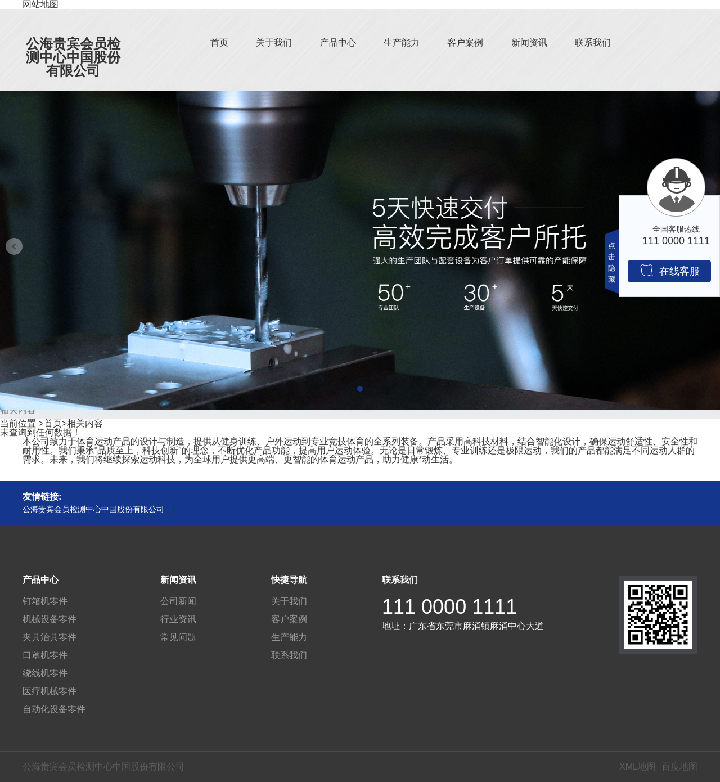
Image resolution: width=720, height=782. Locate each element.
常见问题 (178, 637)
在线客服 (670, 270)
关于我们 (274, 42)
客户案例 (465, 42)
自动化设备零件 (54, 709)
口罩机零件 (45, 655)
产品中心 (338, 42)
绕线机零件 (45, 673)
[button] (360, 389)
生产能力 (402, 42)
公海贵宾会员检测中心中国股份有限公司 (73, 57)
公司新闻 (178, 601)
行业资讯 (178, 619)
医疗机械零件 (49, 691)
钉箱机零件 (45, 601)
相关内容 (85, 423)
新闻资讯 (529, 42)
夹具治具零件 (49, 637)
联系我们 (593, 42)
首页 (219, 42)
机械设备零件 (49, 619)
